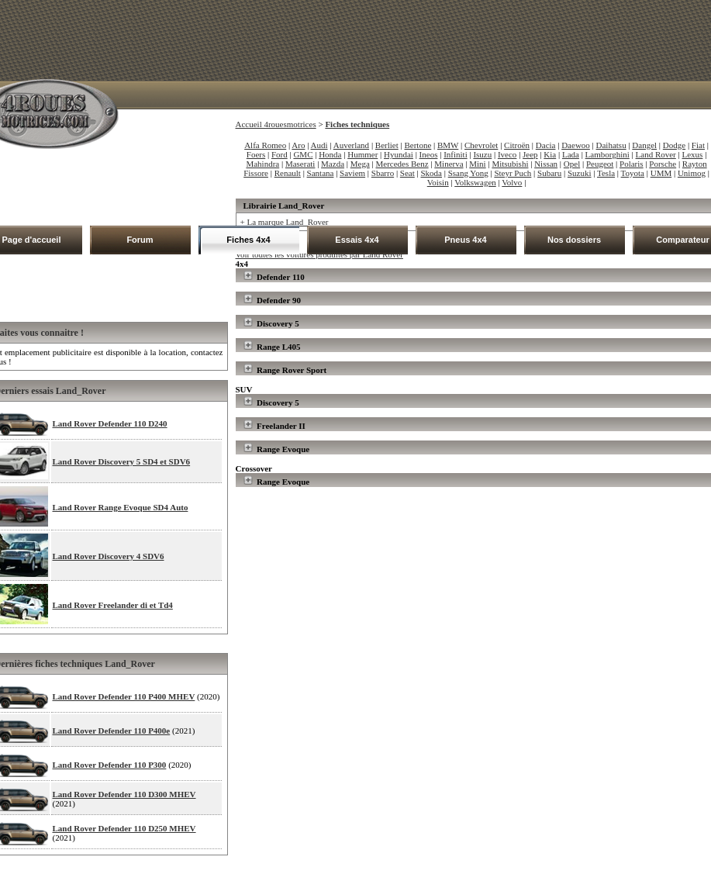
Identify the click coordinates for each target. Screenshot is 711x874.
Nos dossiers (574, 239)
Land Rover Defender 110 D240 (110, 423)
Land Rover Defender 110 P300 (110, 764)
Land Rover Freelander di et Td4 (113, 605)
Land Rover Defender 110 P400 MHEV (124, 696)
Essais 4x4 (356, 239)
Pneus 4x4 (465, 239)
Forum (139, 239)
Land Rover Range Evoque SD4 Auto (120, 507)
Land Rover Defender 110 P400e (112, 730)
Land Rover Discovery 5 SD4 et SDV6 (122, 461)
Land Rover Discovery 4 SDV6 (108, 556)
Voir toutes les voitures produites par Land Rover (319, 254)
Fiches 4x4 (248, 239)
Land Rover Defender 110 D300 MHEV (124, 794)
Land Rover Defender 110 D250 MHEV (124, 828)
